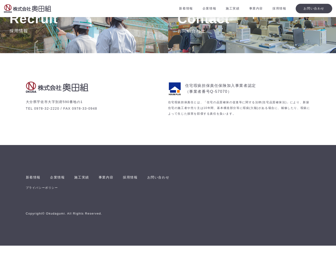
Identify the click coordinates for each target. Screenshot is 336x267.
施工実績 (86, 199)
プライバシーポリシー (42, 209)
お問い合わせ (169, 199)
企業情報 (60, 199)
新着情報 (34, 199)
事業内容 (112, 199)
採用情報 (138, 199)
